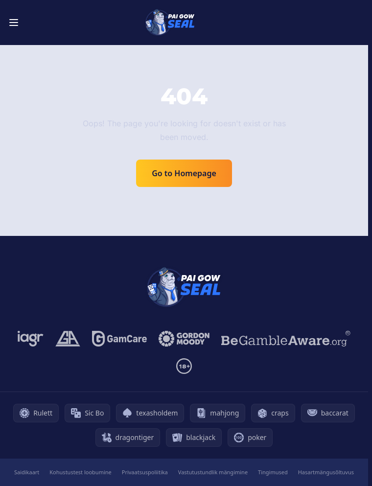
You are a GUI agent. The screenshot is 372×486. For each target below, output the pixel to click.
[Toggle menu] (13, 22)
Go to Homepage (184, 173)
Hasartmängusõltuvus (326, 472)
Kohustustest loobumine (80, 472)
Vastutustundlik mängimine (213, 472)
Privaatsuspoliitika (145, 472)
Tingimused (273, 472)
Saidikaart (26, 472)
